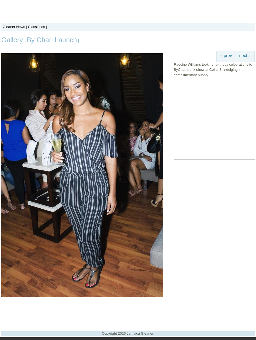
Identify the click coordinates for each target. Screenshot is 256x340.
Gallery (13, 40)
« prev (226, 55)
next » (245, 55)
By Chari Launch (52, 40)
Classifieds (36, 27)
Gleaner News (14, 27)
